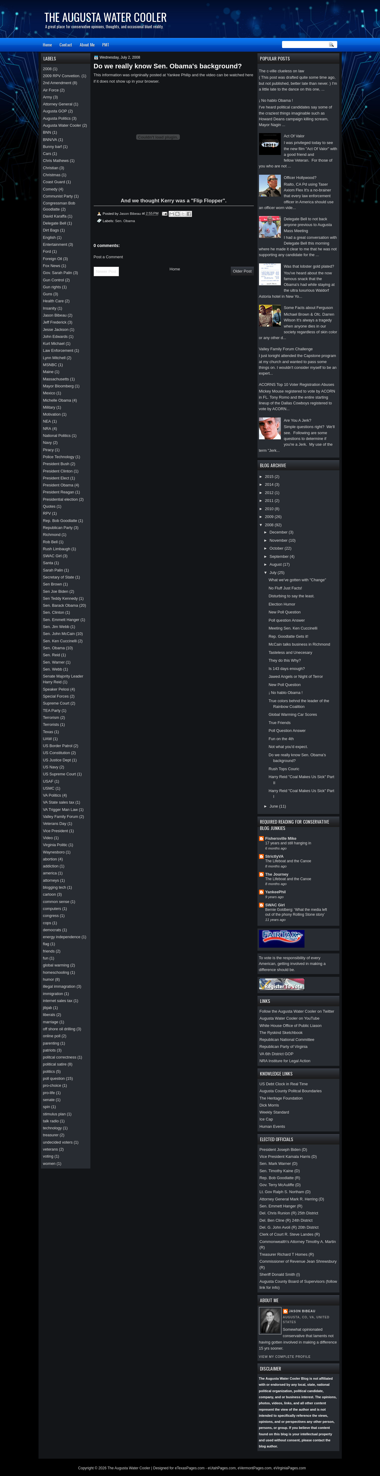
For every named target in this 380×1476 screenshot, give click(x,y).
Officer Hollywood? (300, 177)
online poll (52, 1036)
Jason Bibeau (302, 1311)
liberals (49, 1014)
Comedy (50, 189)
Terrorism (51, 717)
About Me (87, 44)
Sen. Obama (125, 221)
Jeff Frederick (55, 322)
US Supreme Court (59, 774)
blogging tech (54, 887)
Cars (47, 153)
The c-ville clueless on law (281, 71)
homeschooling (56, 972)
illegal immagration (59, 986)
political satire (55, 1064)
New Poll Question (285, 612)
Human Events (272, 1126)
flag (46, 944)
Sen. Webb (52, 669)
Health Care (53, 301)
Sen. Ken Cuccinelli (60, 641)
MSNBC (50, 364)
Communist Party (58, 196)
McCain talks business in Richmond (299, 644)
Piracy (48, 450)
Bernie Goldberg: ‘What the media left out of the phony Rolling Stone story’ (296, 912)
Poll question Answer (287, 620)
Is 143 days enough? (287, 668)
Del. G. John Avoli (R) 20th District (289, 1227)
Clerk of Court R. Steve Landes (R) (290, 1234)
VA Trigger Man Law (60, 809)
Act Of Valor (294, 136)
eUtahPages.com (222, 1468)
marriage (51, 1022)
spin (46, 1106)
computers (52, 908)
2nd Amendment (57, 83)
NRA (47, 428)
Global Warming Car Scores (293, 714)
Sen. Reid (51, 655)
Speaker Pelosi (56, 689)
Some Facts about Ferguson (308, 307)
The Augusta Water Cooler (105, 17)
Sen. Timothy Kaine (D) (280, 1171)
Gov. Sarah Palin (57, 272)
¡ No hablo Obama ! (276, 100)
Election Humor (282, 604)
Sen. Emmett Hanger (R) (281, 1206)
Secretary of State (58, 577)
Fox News (51, 265)
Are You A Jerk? (297, 420)
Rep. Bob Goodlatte (60, 520)
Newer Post (106, 271)
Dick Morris (269, 1105)
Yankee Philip (179, 75)
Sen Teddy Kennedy (60, 598)
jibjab (47, 1007)
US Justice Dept (57, 760)
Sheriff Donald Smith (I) (280, 1274)
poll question (54, 1078)
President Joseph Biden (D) (283, 1149)
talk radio (51, 1121)
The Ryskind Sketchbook (281, 1032)
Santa (48, 563)
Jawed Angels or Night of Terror (296, 676)
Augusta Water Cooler (62, 125)
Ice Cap (266, 1119)
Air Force (51, 90)
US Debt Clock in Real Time (284, 1084)
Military (49, 407)
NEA (47, 421)
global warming (56, 965)
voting (48, 1156)
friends (49, 951)
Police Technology (58, 457)
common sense (56, 901)
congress (51, 915)
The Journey (276, 874)
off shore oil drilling (59, 1029)
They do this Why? (285, 660)
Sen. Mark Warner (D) (279, 1163)
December (279, 532)
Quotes (49, 506)
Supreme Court (56, 703)
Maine (48, 371)
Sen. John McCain (59, 633)
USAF (48, 781)
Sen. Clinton (53, 612)
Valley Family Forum (60, 816)
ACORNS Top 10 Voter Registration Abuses (297, 384)
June (274, 806)
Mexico (49, 393)
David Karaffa (55, 216)
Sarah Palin (53, 570)
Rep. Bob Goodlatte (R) (280, 1178)
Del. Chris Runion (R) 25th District (289, 1213)
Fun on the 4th (281, 738)
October (277, 548)
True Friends (280, 722)
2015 (269, 476)
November (279, 540)
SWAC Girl (275, 905)
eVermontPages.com (254, 1468)
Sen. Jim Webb (56, 626)
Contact (65, 44)
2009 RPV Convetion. (62, 76)
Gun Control (53, 280)
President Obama (58, 485)
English (49, 237)
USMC (49, 788)
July (273, 572)
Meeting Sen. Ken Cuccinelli (293, 628)
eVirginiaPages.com (290, 1468)
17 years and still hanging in (288, 843)
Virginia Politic (55, 845)
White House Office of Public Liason (291, 1025)
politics (49, 1071)
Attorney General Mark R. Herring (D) (292, 1199)
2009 (269, 516)
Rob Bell (50, 542)
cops (47, 923)
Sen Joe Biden (56, 591)
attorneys (51, 880)
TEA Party (52, 710)
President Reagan (58, 492)
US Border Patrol (57, 745)
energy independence (62, 937)
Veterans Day (54, 823)
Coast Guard (54, 182)
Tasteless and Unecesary (290, 652)
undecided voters (58, 1142)
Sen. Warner (54, 662)
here (249, 75)
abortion (50, 859)
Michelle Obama (57, 400)
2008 (269, 525)
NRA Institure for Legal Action (285, 1061)
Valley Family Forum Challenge (286, 349)
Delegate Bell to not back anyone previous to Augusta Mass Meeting (308, 225)
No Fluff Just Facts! (285, 588)
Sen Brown (52, 584)
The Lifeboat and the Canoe (288, 861)
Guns (47, 294)
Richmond (52, 534)
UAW (47, 738)
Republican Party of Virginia (284, 1046)
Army (47, 97)
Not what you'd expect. (288, 746)
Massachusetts (56, 379)
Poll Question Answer (287, 730)
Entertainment (55, 244)
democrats (52, 930)
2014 (269, 484)
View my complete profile (285, 1356)
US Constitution (56, 752)
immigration (53, 993)
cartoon (49, 894)
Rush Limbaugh (56, 549)
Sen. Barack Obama (60, 605)
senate (49, 1099)
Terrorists (51, 724)
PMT (105, 44)
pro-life (49, 1092)
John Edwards (55, 336)
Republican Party (58, 527)
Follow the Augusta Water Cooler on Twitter (297, 1011)
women (49, 1163)
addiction (51, 866)
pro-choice (52, 1085)
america (50, 873)
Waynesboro (54, 852)
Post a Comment (108, 257)
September (280, 556)
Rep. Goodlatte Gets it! (288, 636)
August (276, 564)
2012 (269, 492)
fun (46, 958)
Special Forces (56, 696)
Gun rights (52, 287)
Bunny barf (52, 146)
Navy (47, 442)
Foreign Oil (52, 258)
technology (52, 1128)
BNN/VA (50, 139)
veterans (50, 1149)
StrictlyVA (274, 856)
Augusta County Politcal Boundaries (291, 1091)
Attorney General (57, 104)
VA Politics (52, 795)
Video (48, 838)
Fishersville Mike (281, 838)
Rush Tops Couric (284, 769)
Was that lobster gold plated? (309, 266)
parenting (51, 1043)
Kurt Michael (54, 343)
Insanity (49, 308)
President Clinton (58, 471)
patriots (49, 1050)
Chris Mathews (56, 160)
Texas (48, 731)
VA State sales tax (58, 802)
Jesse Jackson (56, 329)
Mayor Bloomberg (58, 386)
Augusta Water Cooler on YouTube (290, 1018)
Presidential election (60, 499)
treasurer (51, 1135)
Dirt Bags (51, 230)
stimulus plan (54, 1114)
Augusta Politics (57, 118)
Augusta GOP (55, 111)
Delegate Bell (54, 223)
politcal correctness (59, 1057)
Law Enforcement (58, 350)
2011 (269, 500)
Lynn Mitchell (54, 357)
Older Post (242, 271)
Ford (47, 251)
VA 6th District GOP (277, 1054)
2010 (269, 508)
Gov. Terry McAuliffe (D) (280, 1185)
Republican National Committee (287, 1039)
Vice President (55, 831)
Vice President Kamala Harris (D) (288, 1156)
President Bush (56, 464)
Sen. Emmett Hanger (61, 619)
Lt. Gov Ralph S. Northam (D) (285, 1191)
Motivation (52, 414)
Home (47, 44)
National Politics (57, 435)
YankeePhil (275, 892)
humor (48, 979)
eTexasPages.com (189, 1468)
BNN (47, 132)
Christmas (52, 175)
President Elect (56, 478)
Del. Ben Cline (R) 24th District (286, 1220)
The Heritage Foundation (281, 1098)
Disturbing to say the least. (292, 596)
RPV (47, 513)
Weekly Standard (274, 1112)
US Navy (51, 767)
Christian (51, 168)
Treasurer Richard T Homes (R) (287, 1254)
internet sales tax (57, 1000)
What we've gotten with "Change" (297, 580)
